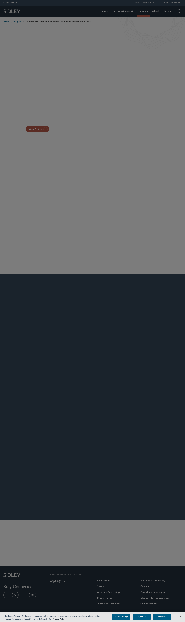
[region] (92, 617)
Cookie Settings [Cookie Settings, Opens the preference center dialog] (121, 616)
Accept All (162, 616)
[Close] (180, 616)
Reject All (141, 616)
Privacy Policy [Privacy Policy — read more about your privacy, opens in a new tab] (59, 619)
